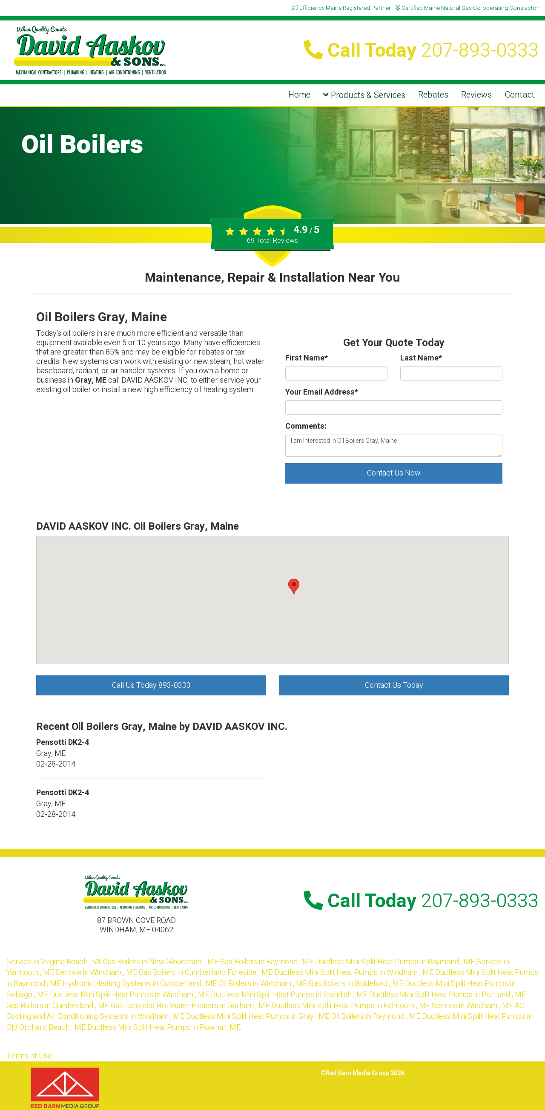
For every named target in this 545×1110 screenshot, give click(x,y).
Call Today (421, 51)
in (54, 962)
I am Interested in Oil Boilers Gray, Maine (393, 445)
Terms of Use (29, 1056)
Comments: (306, 426)
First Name (306, 358)
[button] (293, 586)
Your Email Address (321, 392)
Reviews (476, 95)
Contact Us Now (394, 473)
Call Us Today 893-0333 (151, 685)
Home (299, 95)
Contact (519, 95)
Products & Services (364, 95)
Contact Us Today (394, 685)
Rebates (433, 95)
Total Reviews (272, 241)
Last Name (421, 358)
